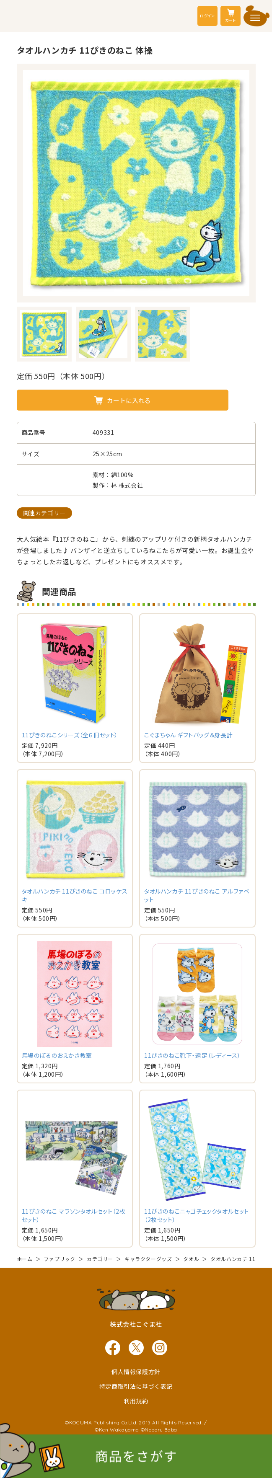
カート (230, 15)
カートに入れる (129, 400)
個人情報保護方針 (136, 1371)
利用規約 (136, 1401)
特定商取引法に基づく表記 (136, 1386)
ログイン (207, 15)
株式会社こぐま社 (136, 1324)
